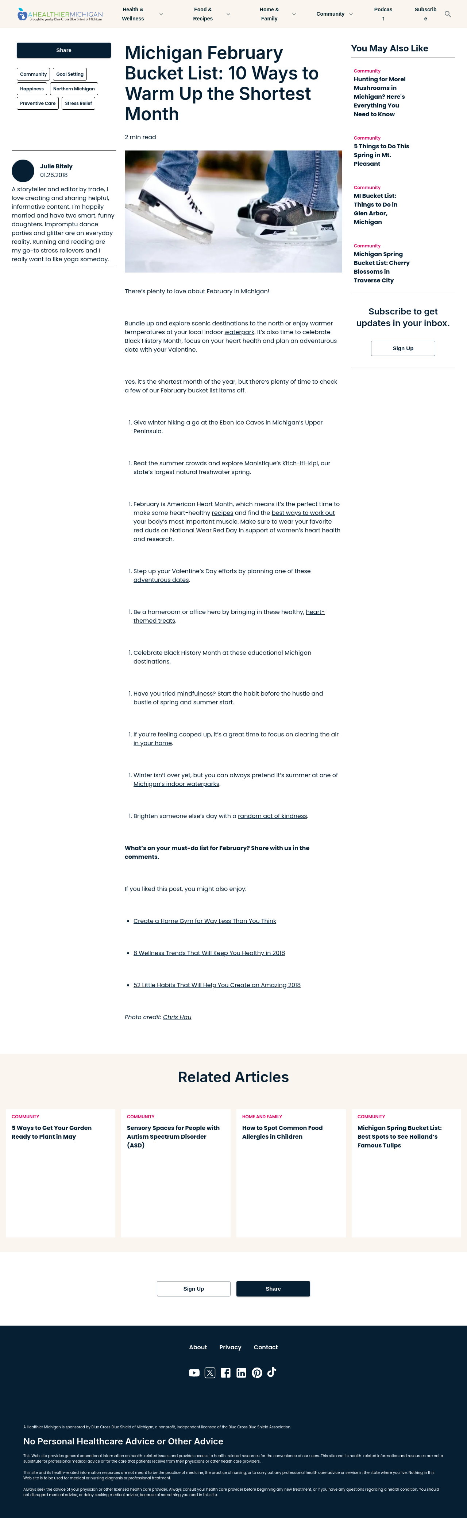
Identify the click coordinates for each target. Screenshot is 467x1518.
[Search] (448, 14)
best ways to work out (303, 513)
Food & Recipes (207, 14)
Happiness (32, 89)
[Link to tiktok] (272, 1374)
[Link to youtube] (194, 1374)
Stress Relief (78, 103)
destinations (152, 661)
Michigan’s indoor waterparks (176, 784)
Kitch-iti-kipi (300, 463)
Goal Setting (70, 74)
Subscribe (425, 14)
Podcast (383, 14)
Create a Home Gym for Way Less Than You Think (205, 921)
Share (64, 50)
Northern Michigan (74, 89)
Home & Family (273, 14)
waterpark (240, 332)
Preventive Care (37, 103)
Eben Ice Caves (242, 422)
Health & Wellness (137, 14)
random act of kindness (272, 816)
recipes (223, 513)
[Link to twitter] (210, 1374)
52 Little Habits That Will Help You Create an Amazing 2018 (217, 985)
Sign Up (403, 348)
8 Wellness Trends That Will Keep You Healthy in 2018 (209, 953)
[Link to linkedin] (241, 1374)
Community (335, 14)
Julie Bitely (56, 166)
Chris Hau (177, 1017)
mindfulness (195, 693)
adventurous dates (161, 580)
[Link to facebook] (225, 1374)
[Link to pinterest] (257, 1374)
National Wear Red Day (203, 530)
